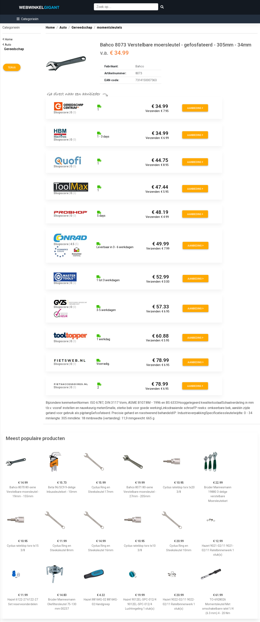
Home (9, 39)
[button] (27, 19)
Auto (8, 44)
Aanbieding (195, 108)
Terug (12, 67)
